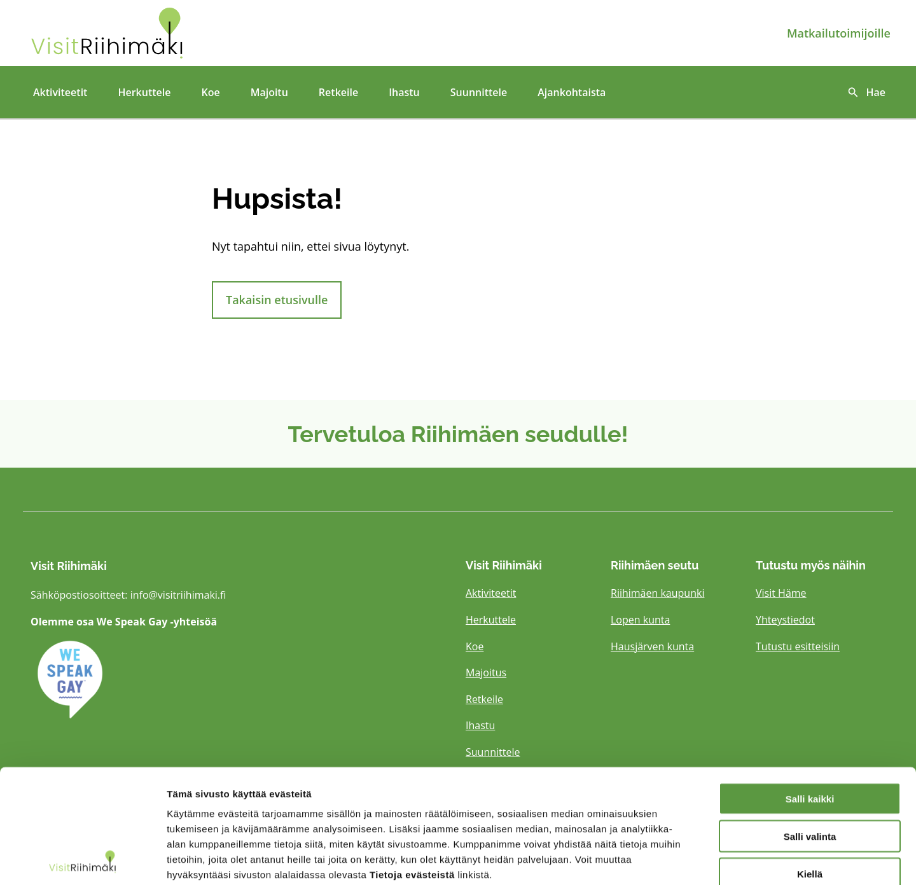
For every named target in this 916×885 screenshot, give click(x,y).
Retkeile (338, 92)
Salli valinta (810, 766)
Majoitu (269, 92)
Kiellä (809, 803)
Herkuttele (144, 92)
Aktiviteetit (60, 92)
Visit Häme (781, 593)
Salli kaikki (810, 728)
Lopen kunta (640, 620)
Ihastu (404, 92)
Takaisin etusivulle (277, 299)
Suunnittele (478, 92)
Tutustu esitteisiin (798, 646)
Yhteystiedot (785, 620)
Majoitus (486, 672)
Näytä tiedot (680, 859)
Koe (210, 92)
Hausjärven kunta (652, 646)
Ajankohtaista (572, 92)
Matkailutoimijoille (839, 33)
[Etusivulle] (168, 33)
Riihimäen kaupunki (657, 593)
